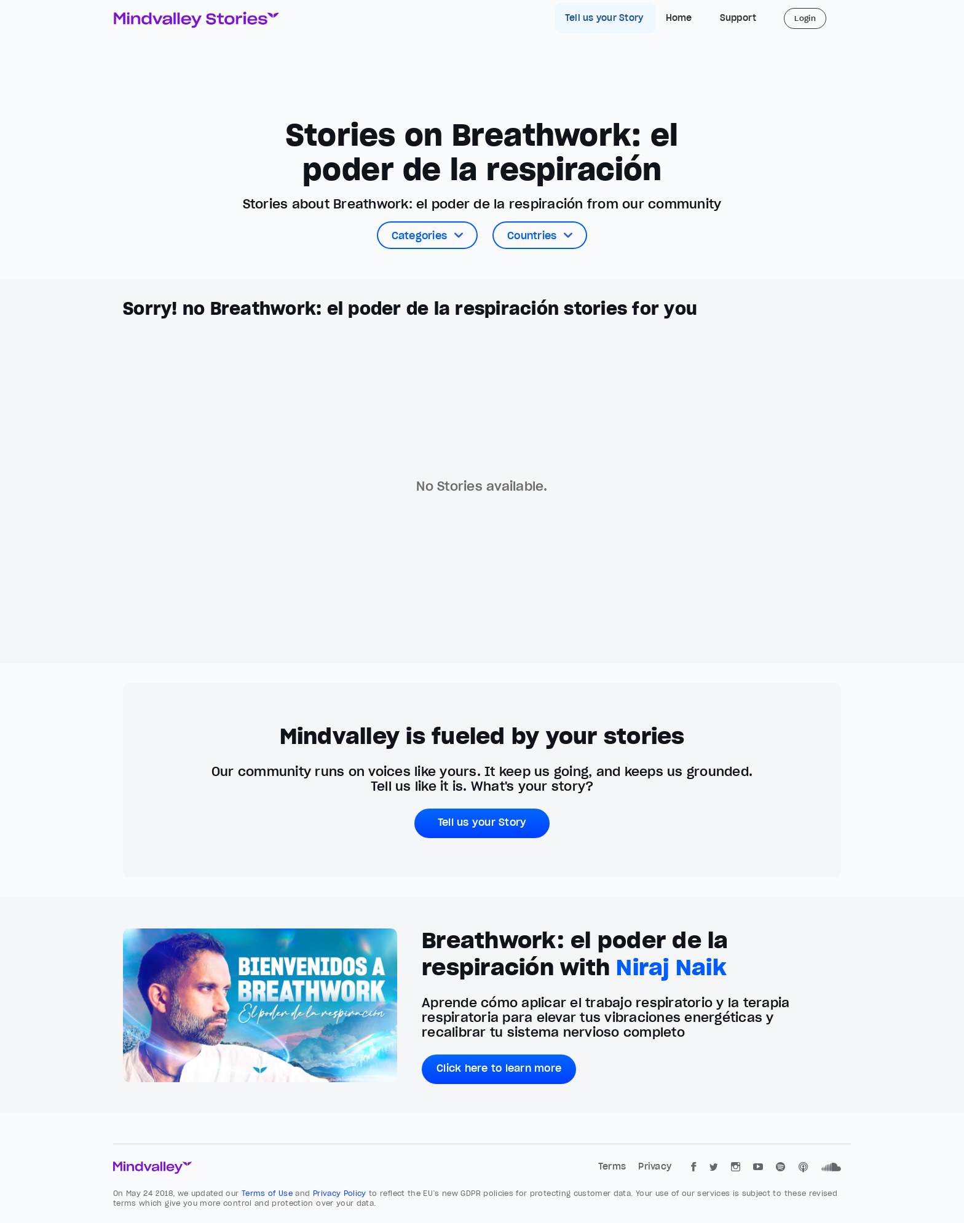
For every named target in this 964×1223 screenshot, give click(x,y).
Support (738, 17)
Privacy (654, 1166)
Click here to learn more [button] (499, 1068)
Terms (613, 1166)
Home (679, 17)
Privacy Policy (341, 1193)
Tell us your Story (605, 17)
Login (805, 18)
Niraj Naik (671, 967)
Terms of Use (269, 1193)
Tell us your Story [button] (482, 822)
